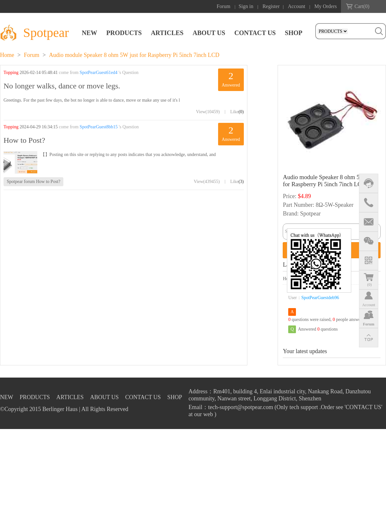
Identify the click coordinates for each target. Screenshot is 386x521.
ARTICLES (167, 32)
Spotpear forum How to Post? (33, 181)
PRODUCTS (124, 32)
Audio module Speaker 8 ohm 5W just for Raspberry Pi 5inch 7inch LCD (134, 55)
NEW (89, 32)
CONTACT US (255, 32)
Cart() (361, 6)
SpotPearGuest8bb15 (99, 126)
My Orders (325, 6)
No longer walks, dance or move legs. (62, 86)
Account (296, 6)
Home (7, 55)
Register (271, 6)
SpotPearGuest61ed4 (98, 72)
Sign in (246, 6)
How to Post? (24, 140)
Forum (224, 6)
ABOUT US (209, 32)
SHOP (293, 32)
